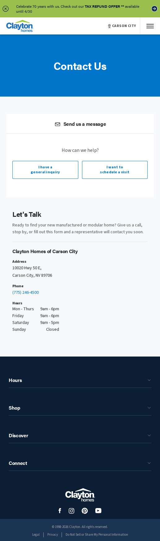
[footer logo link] (80, 495)
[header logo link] (20, 26)
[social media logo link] (59, 510)
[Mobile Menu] (150, 25)
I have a (45, 170)
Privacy (52, 534)
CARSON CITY (122, 26)
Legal (36, 534)
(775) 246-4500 (25, 292)
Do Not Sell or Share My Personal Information (97, 534)
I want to (115, 170)
